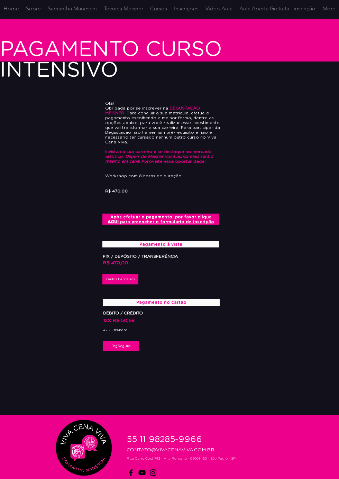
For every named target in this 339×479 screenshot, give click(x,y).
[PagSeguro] (121, 346)
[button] (120, 279)
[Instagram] (153, 472)
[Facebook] (131, 472)
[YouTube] (142, 472)
